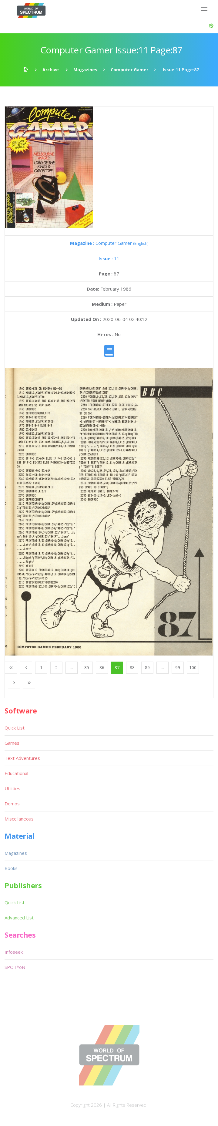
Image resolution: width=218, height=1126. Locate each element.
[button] (211, 26)
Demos (12, 804)
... (71, 667)
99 (177, 667)
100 (192, 667)
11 (109, 258)
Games (12, 743)
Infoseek (14, 952)
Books (11, 868)
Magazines (85, 69)
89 (147, 667)
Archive (50, 69)
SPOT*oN (15, 967)
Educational (16, 773)
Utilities (12, 788)
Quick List (15, 728)
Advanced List (19, 918)
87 (117, 667)
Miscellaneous (19, 819)
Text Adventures (22, 758)
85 (86, 667)
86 (101, 667)
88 (132, 667)
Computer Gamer (129, 69)
